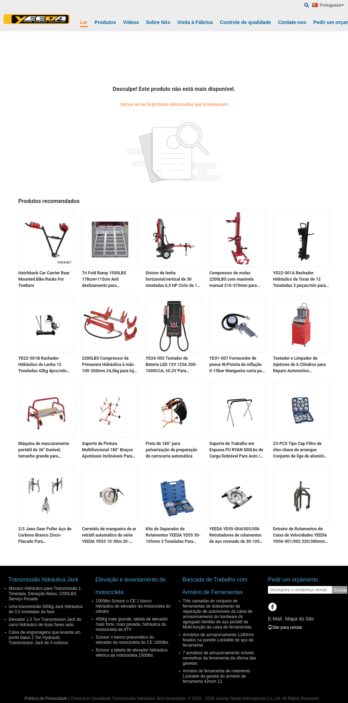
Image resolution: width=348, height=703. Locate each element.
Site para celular (285, 627)
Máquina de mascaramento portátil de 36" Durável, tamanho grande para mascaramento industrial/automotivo (44, 450)
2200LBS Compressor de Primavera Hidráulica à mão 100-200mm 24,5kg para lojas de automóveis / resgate (110, 365)
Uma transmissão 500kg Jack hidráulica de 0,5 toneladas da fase (45, 609)
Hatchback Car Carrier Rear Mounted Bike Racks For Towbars (44, 279)
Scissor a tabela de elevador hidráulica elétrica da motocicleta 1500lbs (131, 653)
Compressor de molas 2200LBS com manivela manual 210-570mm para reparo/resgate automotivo (234, 280)
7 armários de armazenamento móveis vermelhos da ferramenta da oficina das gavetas (219, 658)
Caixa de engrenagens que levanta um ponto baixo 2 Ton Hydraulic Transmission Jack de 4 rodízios (44, 637)
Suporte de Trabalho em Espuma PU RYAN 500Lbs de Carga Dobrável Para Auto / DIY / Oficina (236, 450)
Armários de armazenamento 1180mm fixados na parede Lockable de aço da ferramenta (218, 640)
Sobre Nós (158, 22)
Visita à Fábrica (195, 22)
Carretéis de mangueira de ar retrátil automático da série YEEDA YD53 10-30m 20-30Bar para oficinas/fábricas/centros (109, 535)
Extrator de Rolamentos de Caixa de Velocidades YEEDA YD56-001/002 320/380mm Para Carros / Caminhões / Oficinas (300, 535)
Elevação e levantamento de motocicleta (130, 586)
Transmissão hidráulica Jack (43, 580)
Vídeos (131, 22)
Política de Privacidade (46, 698)
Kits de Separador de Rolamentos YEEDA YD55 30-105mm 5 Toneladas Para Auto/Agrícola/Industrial (173, 535)
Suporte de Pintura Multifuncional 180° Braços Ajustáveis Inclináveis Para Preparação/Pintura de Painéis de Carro (107, 450)
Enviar (340, 590)
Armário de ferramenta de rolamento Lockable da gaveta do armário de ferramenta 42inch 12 (216, 676)
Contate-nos (292, 22)
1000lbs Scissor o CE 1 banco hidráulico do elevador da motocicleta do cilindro (133, 606)
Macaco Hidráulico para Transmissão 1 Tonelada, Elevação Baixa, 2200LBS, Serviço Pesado (45, 593)
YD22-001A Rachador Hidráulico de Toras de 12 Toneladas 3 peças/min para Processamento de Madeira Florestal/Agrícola (299, 280)
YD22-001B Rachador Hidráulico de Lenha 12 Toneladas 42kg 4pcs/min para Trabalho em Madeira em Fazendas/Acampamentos (46, 365)
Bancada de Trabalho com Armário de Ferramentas (214, 586)
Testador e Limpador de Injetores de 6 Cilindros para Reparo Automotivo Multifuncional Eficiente (299, 365)
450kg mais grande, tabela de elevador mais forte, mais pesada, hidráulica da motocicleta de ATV (132, 624)
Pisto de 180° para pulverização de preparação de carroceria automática (172, 450)
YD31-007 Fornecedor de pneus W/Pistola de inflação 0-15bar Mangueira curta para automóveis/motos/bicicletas (237, 365)
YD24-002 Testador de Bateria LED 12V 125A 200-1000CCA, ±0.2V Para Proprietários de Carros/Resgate (171, 365)
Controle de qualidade (245, 22)
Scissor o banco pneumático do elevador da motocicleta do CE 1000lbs (132, 640)
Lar (84, 22)
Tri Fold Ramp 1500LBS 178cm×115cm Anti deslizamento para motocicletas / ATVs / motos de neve (109, 280)
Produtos (105, 22)
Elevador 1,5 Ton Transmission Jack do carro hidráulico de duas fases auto (45, 622)
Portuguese (332, 5)
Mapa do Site (299, 619)
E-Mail (275, 619)
